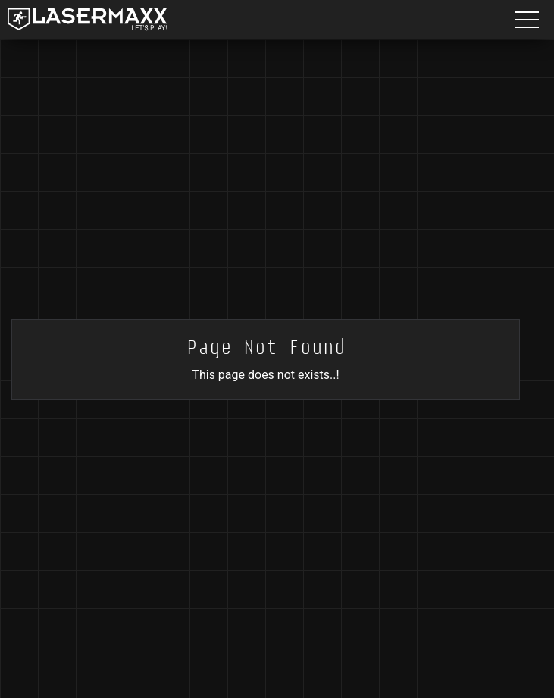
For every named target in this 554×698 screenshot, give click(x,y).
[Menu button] (526, 19)
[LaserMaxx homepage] (87, 19)
